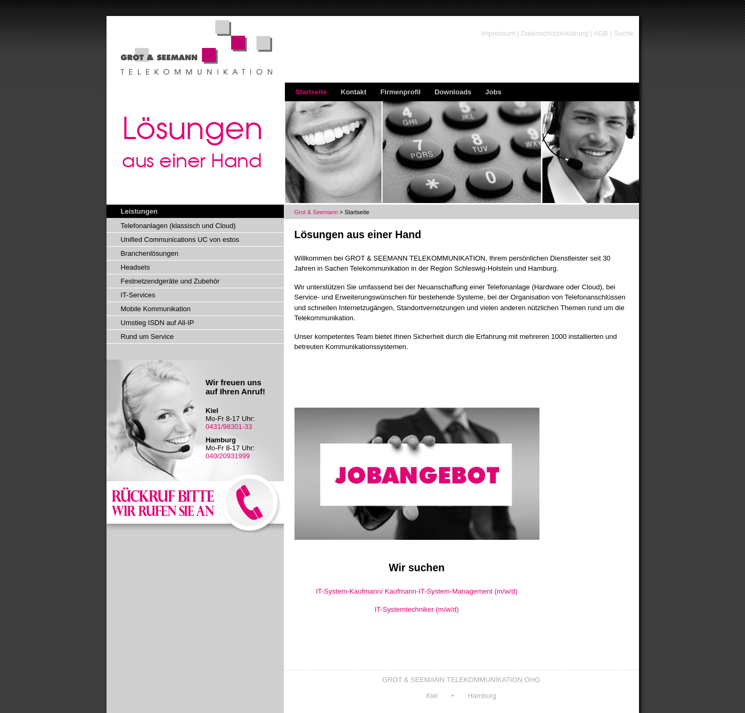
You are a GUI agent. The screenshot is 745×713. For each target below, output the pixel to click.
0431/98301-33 (229, 427)
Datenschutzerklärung (554, 33)
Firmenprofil (400, 92)
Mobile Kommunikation (156, 309)
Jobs (493, 92)
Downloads (453, 92)
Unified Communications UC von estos (180, 240)
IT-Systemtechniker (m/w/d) (416, 609)
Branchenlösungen (149, 253)
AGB (601, 33)
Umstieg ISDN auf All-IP (157, 323)
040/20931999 (228, 456)
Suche (624, 33)
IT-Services (138, 295)
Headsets (135, 267)
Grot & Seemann (316, 212)
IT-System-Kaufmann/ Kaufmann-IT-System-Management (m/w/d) (417, 591)
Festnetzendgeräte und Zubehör (170, 281)
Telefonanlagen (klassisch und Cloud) (178, 226)
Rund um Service (147, 337)
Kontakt (353, 92)
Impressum (498, 33)
